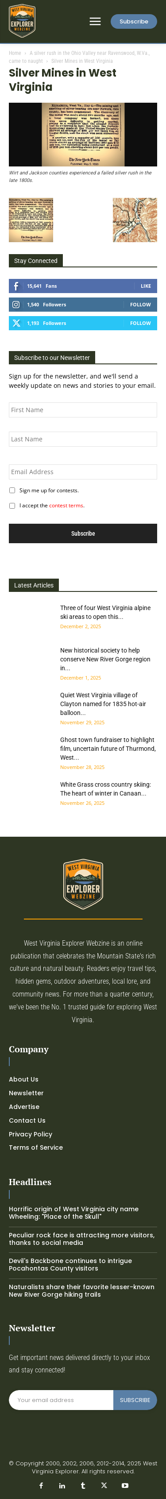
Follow (140, 304)
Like (146, 285)
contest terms (66, 505)
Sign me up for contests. (48, 490)
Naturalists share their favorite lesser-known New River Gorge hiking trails (81, 1291)
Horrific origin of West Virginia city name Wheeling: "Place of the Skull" (74, 1213)
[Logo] (22, 21)
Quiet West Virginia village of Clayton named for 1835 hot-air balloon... (103, 704)
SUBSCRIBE (135, 1400)
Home (15, 53)
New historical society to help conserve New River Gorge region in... (105, 659)
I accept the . (51, 505)
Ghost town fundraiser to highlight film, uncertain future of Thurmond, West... (108, 748)
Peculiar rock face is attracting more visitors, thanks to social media (81, 1239)
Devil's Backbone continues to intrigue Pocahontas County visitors (70, 1264)
